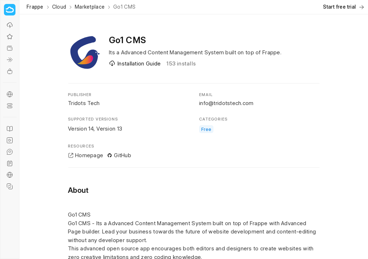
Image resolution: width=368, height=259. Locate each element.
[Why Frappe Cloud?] (10, 36)
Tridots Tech (84, 103)
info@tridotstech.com (226, 103)
